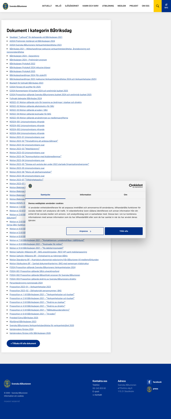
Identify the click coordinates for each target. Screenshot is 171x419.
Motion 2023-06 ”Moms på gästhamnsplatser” (31, 171)
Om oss (145, 6)
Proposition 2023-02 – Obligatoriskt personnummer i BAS (35, 290)
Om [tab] (125, 195)
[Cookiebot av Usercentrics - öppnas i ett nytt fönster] (131, 186)
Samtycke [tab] (45, 195)
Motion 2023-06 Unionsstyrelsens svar (27, 175)
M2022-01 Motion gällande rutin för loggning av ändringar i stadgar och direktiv (46, 102)
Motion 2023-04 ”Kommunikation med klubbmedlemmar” (35, 156)
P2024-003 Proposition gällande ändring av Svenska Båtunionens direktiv (43, 278)
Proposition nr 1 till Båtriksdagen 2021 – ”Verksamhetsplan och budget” (42, 294)
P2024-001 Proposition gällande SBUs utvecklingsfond (34, 271)
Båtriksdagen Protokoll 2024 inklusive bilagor (30, 67)
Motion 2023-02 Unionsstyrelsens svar (27, 144)
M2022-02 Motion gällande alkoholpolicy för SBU (32, 106)
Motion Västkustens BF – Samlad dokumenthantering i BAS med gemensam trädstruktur (49, 263)
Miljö (58, 6)
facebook (157, 382)
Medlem (122, 6)
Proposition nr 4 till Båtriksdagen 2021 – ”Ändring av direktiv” (37, 306)
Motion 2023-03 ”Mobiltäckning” (25, 148)
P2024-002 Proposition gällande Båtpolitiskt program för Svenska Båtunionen (45, 275)
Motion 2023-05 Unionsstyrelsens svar (27, 168)
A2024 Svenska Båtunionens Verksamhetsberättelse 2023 (36, 44)
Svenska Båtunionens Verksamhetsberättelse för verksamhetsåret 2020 (42, 325)
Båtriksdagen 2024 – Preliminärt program (28, 59)
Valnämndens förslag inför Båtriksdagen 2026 (30, 333)
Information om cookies (14, 396)
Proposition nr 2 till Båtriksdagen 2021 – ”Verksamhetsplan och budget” (42, 298)
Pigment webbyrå (12, 401)
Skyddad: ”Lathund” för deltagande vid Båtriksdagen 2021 (36, 37)
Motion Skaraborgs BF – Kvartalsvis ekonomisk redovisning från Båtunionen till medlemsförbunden (54, 259)
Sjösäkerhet (72, 6)
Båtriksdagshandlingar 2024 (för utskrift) (28, 75)
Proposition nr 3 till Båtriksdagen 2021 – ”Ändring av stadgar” (37, 302)
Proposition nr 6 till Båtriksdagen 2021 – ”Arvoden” (33, 313)
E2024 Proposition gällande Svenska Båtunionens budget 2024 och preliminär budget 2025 (51, 94)
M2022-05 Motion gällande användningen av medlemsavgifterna (39, 117)
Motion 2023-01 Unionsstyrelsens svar (27, 137)
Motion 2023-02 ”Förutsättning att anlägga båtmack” (34, 140)
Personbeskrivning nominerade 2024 (26, 282)
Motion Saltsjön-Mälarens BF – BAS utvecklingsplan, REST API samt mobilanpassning (48, 251)
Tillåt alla (123, 231)
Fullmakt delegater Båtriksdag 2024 (26, 98)
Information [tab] (85, 195)
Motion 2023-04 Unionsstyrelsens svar (27, 160)
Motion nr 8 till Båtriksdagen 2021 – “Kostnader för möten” (36, 244)
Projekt (134, 6)
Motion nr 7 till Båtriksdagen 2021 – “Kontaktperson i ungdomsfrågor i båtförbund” (47, 240)
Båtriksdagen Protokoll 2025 (22, 71)
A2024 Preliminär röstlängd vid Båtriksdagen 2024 (32, 40)
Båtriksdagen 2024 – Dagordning (24, 55)
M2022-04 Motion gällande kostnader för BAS (30, 113)
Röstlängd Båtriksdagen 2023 (23, 321)
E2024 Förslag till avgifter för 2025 (25, 86)
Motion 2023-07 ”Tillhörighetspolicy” (26, 179)
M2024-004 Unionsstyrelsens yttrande (27, 133)
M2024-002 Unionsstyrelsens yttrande (27, 125)
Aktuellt (47, 6)
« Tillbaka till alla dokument (23, 343)
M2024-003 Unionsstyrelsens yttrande (27, 129)
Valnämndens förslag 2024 (21, 329)
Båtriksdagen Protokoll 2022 (22, 63)
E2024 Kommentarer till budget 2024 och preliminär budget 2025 (39, 90)
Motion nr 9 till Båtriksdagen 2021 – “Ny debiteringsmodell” (37, 247)
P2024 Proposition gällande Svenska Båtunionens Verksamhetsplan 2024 (42, 267)
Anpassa (85, 231)
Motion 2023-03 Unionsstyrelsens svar (27, 152)
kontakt (98, 394)
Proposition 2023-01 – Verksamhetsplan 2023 (30, 286)
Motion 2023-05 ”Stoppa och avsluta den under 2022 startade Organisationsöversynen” (49, 164)
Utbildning (108, 6)
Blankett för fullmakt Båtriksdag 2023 (26, 82)
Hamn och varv (90, 6)
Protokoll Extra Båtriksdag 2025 (24, 317)
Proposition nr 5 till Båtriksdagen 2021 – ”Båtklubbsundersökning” (40, 309)
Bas (166, 8)
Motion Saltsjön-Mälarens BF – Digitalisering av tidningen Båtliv (39, 255)
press (155, 388)
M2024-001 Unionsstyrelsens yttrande (27, 121)
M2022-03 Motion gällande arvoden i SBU (29, 109)
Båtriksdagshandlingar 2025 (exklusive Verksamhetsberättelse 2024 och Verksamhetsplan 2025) (53, 79)
